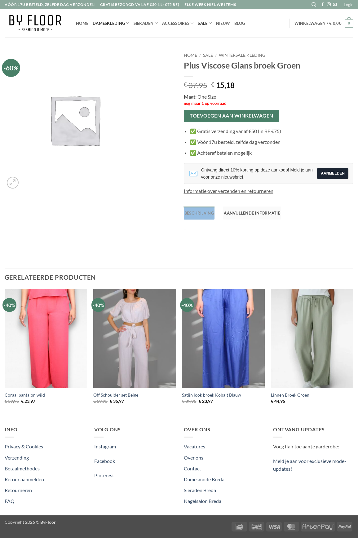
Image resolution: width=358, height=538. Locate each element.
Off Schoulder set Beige (115, 394)
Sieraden (146, 23)
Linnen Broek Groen (290, 394)
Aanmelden (333, 173)
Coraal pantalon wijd (25, 394)
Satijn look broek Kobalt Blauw (211, 394)
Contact (192, 468)
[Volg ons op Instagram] (329, 4)
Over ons (193, 457)
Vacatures (194, 446)
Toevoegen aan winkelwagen (231, 115)
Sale (204, 23)
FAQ (10, 500)
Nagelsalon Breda (202, 500)
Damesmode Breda (204, 479)
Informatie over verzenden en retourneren (228, 191)
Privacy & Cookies (24, 446)
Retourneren (18, 489)
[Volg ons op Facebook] (323, 4)
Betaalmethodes (22, 468)
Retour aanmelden (24, 479)
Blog (239, 23)
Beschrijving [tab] (198, 212)
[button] (348, 5)
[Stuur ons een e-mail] (335, 4)
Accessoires (177, 23)
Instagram (105, 446)
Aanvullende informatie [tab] (250, 212)
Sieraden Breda (200, 489)
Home (82, 23)
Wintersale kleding (242, 55)
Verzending (17, 457)
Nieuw (223, 23)
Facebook (104, 460)
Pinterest (104, 475)
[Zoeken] (314, 4)
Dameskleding (111, 23)
